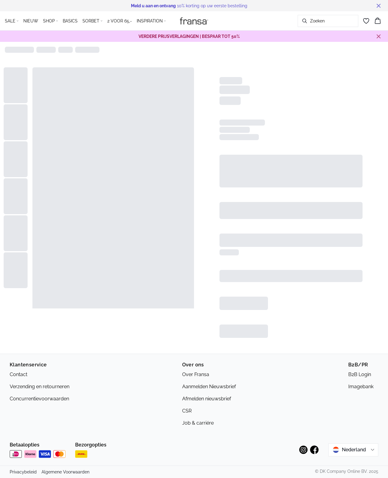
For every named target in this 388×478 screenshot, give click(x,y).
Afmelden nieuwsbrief (206, 399)
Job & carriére (198, 423)
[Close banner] (378, 5)
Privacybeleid (23, 472)
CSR (187, 411)
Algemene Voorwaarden (65, 472)
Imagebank (360, 386)
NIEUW (30, 21)
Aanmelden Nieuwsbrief (209, 386)
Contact (18, 374)
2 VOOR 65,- (119, 21)
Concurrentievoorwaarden (39, 399)
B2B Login (359, 374)
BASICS (70, 21)
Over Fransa (195, 374)
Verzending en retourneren (39, 386)
